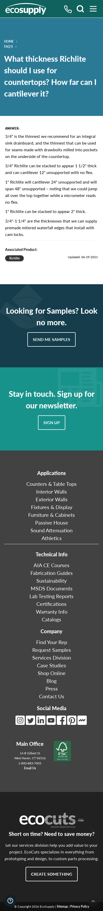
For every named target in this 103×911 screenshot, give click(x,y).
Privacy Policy (79, 906)
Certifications (51, 604)
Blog (51, 681)
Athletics (52, 538)
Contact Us (51, 696)
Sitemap (62, 906)
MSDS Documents (52, 588)
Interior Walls (51, 491)
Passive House (51, 522)
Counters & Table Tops (51, 484)
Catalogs (51, 619)
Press (51, 688)
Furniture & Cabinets (51, 515)
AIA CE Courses (51, 565)
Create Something (51, 874)
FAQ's (8, 46)
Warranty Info (51, 611)
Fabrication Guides (51, 573)
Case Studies (51, 665)
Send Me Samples (51, 339)
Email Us (30, 768)
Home (9, 41)
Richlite (14, 258)
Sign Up (51, 422)
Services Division (51, 657)
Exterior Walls (52, 499)
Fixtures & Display (51, 507)
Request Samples (51, 650)
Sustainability (51, 580)
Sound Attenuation (51, 530)
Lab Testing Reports (51, 596)
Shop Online (52, 673)
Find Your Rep (51, 642)
